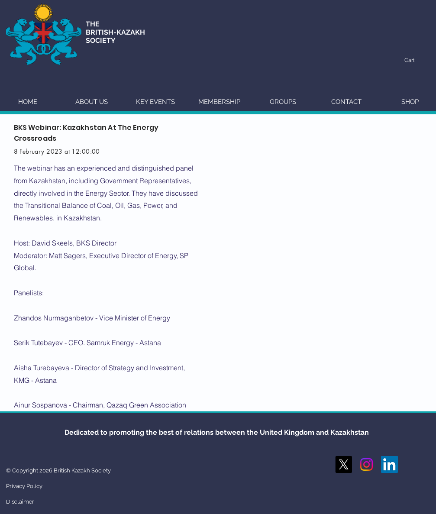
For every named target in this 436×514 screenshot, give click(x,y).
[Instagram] (366, 464)
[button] (413, 60)
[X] (343, 464)
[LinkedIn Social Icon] (389, 464)
